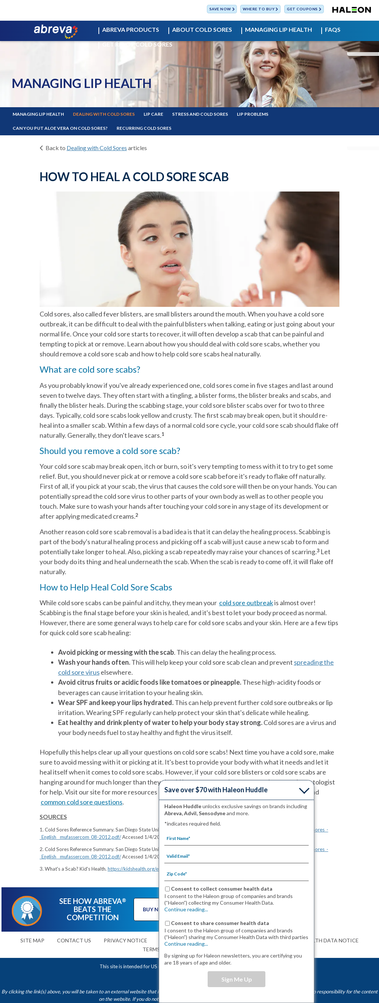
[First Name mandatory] (236, 838)
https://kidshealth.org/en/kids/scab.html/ (152, 869)
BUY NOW (155, 909)
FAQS (333, 30)
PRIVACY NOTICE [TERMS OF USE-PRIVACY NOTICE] (125, 940)
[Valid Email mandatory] (236, 855)
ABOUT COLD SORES (202, 30)
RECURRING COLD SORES (144, 128)
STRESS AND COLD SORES (200, 114)
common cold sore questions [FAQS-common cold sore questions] (82, 802)
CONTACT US (74, 940)
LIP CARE (153, 114)
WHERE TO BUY (259, 9)
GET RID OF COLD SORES (137, 44)
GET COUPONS (302, 9)
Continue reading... (186, 909)
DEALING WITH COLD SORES (104, 114)
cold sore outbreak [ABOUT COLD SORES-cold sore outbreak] (246, 603)
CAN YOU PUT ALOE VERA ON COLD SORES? (60, 128)
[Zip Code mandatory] (236, 873)
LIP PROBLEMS (252, 114)
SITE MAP (32, 940)
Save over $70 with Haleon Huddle (216, 790)
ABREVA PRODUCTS (130, 30)
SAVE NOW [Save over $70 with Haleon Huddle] (220, 9)
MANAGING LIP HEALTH (278, 30)
